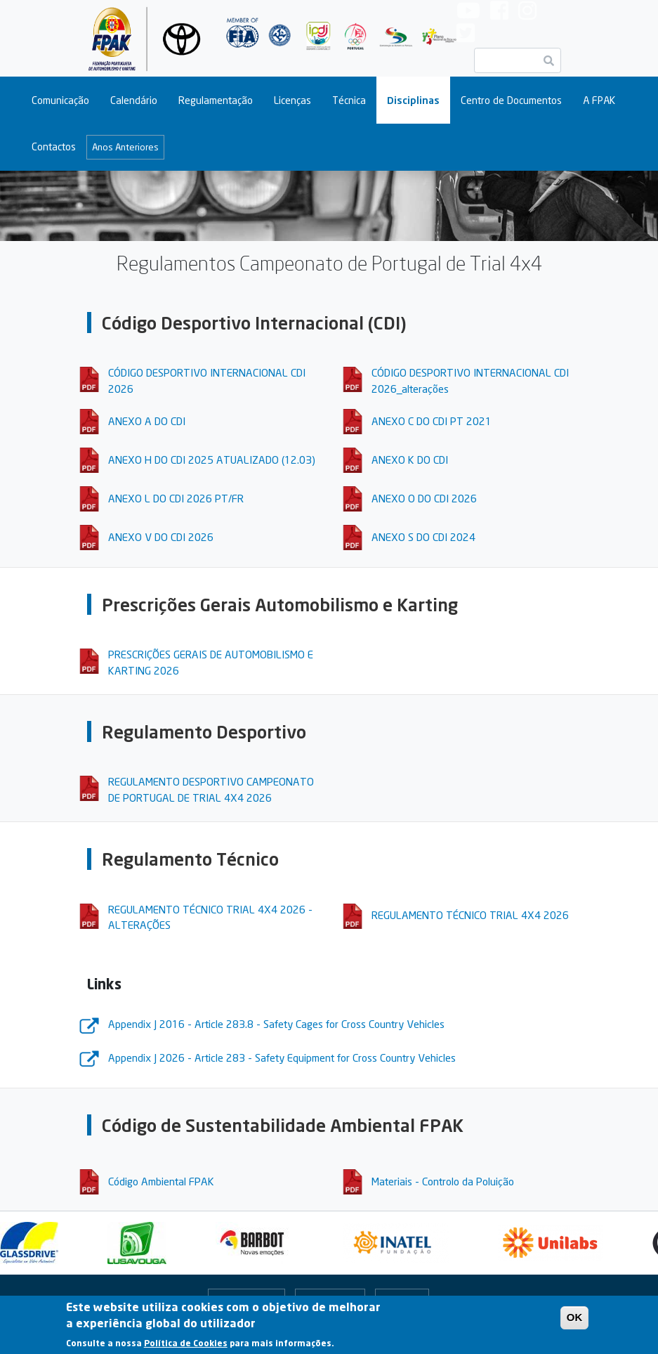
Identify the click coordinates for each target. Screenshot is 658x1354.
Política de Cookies (186, 1346)
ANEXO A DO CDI (146, 421)
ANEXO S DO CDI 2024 (423, 536)
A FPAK (599, 100)
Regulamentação (215, 100)
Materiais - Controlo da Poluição (442, 1181)
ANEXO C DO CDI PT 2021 (431, 421)
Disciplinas (413, 100)
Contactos (54, 146)
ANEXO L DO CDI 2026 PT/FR (176, 498)
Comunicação (60, 100)
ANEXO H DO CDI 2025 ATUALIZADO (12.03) (211, 459)
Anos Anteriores (125, 146)
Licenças (292, 100)
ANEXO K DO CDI (409, 459)
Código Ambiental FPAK (161, 1181)
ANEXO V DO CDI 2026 (160, 536)
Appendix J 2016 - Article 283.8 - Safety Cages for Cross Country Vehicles (276, 1023)
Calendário (133, 100)
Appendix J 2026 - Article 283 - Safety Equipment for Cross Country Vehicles (282, 1057)
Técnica (349, 100)
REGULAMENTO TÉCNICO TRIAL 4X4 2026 (470, 915)
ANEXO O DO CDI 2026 (424, 498)
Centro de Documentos (511, 100)
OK (575, 1321)
